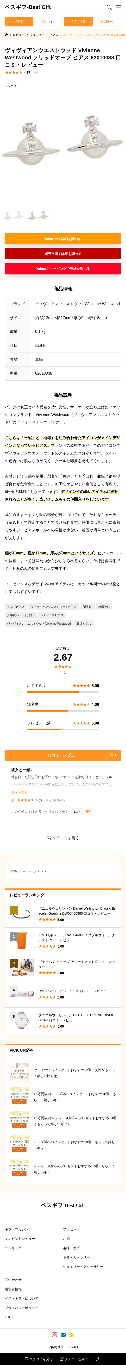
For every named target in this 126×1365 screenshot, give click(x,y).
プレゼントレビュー (20, 1239)
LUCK (9, 1317)
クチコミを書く (74, 1359)
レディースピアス (51, 615)
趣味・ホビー (73, 1248)
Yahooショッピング (51, 269)
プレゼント (71, 1229)
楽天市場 (51, 254)
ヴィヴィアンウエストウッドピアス (54, 606)
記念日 (29, 615)
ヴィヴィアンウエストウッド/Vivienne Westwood (39, 623)
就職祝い (104, 606)
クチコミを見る (39, 1359)
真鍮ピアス (84, 623)
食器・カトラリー (76, 1257)
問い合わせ (13, 1280)
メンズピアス (16, 606)
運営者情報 (13, 1289)
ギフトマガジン (16, 1229)
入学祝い (13, 615)
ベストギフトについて (21, 1298)
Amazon (51, 239)
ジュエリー (12, 86)
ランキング (13, 1248)
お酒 (66, 1239)
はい (77, 811)
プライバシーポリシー (21, 1308)
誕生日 (87, 606)
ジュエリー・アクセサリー (83, 1267)
